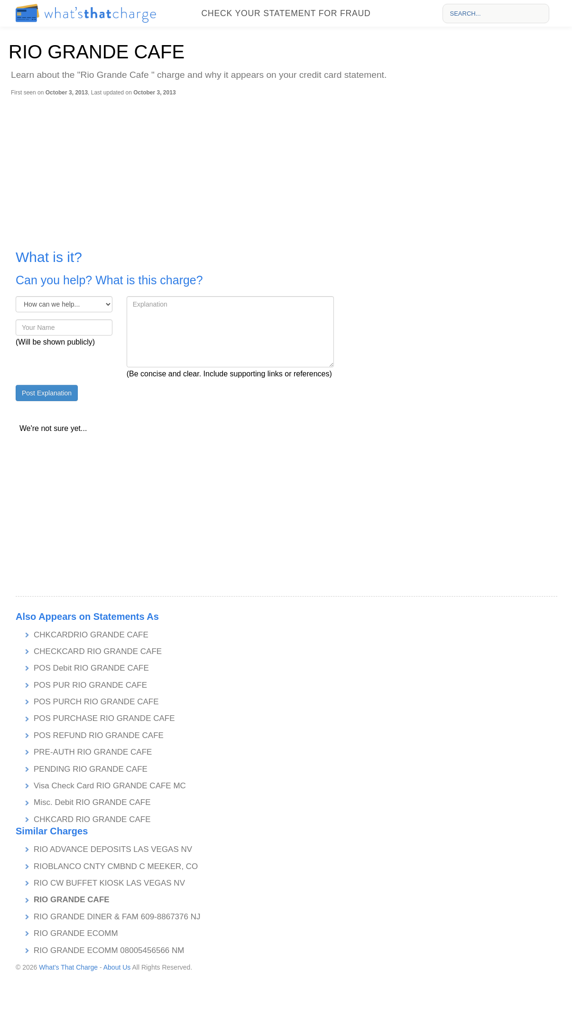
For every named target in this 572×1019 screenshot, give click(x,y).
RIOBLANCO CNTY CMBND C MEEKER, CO (116, 866)
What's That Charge (68, 967)
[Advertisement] (288, 167)
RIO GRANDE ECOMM (76, 933)
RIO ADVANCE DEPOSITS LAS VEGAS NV (113, 849)
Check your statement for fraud (285, 13)
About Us (117, 967)
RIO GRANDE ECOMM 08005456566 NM (109, 950)
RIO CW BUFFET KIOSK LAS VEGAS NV (109, 883)
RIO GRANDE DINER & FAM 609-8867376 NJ (117, 916)
